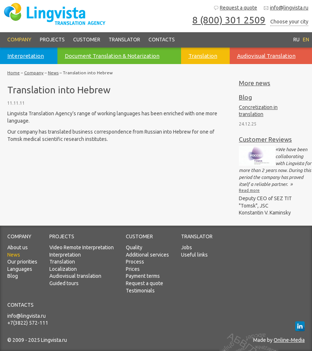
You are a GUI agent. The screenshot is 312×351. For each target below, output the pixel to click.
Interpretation (65, 255)
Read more (249, 190)
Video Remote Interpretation (81, 247)
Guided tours (64, 283)
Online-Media (289, 340)
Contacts (162, 39)
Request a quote (235, 8)
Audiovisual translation (75, 276)
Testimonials (140, 291)
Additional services (147, 255)
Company (19, 39)
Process (135, 262)
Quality (134, 247)
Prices (133, 269)
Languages (19, 269)
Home (13, 72)
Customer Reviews (265, 139)
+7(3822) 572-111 (27, 323)
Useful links (194, 255)
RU (296, 39)
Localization (63, 269)
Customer (86, 39)
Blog (245, 97)
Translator (124, 39)
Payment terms (143, 276)
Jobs (186, 247)
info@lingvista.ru (285, 8)
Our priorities (22, 262)
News (53, 72)
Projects (52, 39)
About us (17, 247)
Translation (62, 262)
